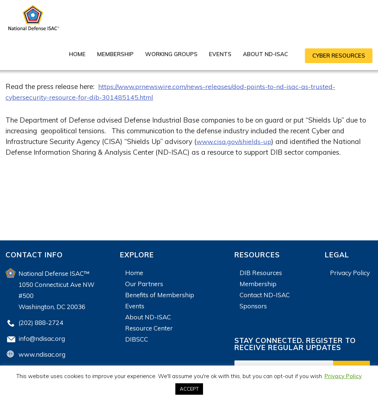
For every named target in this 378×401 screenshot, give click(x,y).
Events (220, 54)
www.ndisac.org (41, 354)
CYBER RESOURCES (338, 55)
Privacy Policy (350, 273)
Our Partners (144, 284)
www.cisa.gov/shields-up (235, 141)
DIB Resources (261, 273)
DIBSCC (136, 339)
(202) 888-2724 (40, 322)
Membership (115, 54)
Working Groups (171, 54)
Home (77, 54)
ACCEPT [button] (189, 389)
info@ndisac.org (41, 338)
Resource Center (149, 328)
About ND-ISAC (265, 54)
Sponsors (253, 306)
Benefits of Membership (159, 295)
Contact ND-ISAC (265, 295)
